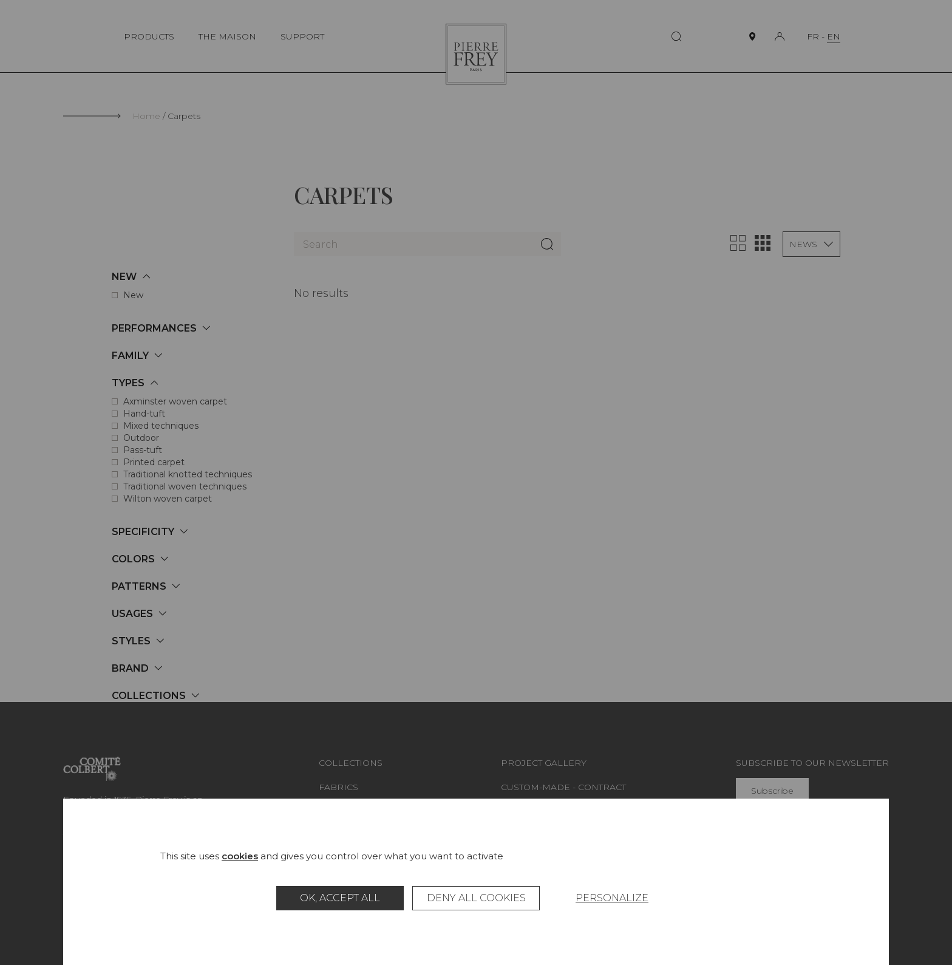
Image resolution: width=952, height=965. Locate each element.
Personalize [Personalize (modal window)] (612, 898)
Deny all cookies (476, 898)
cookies (240, 856)
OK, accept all (340, 898)
